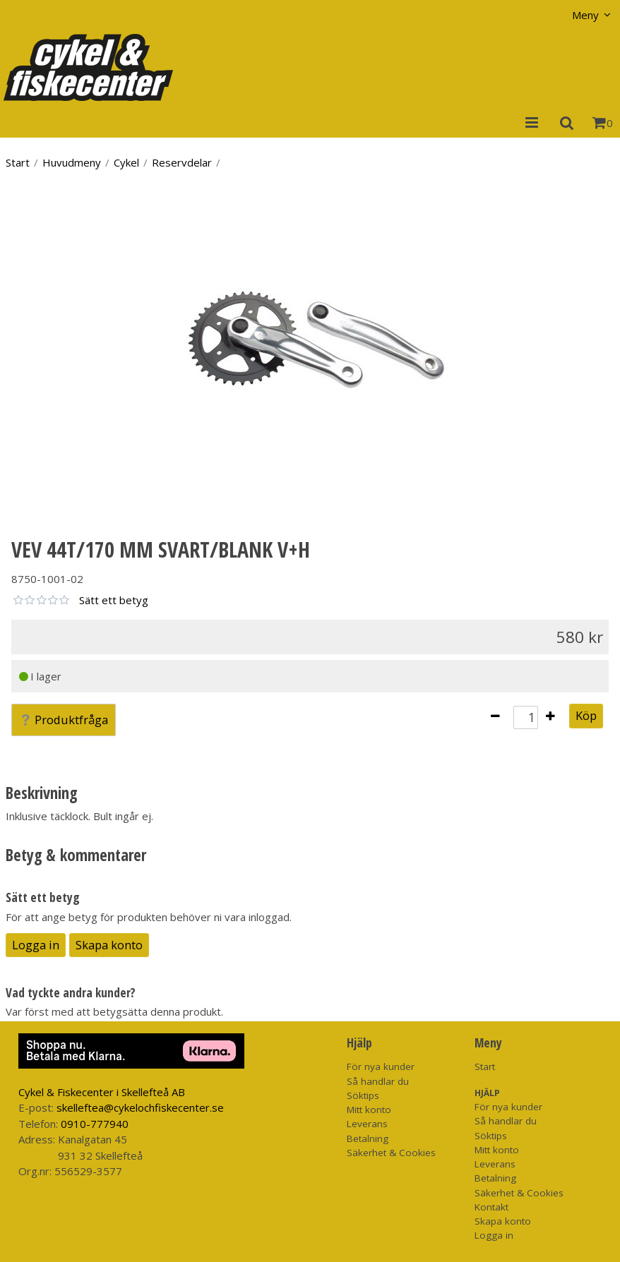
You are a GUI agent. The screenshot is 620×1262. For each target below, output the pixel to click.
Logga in (35, 945)
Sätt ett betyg (113, 600)
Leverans (367, 1123)
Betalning (367, 1138)
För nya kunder (381, 1066)
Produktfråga (63, 719)
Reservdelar (182, 162)
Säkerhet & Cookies (391, 1152)
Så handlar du (378, 1081)
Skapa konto (109, 945)
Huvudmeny (71, 162)
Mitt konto (369, 1109)
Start (18, 162)
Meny (585, 15)
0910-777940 (95, 1124)
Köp (586, 715)
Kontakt (491, 1207)
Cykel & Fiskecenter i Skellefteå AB (101, 1092)
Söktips (363, 1095)
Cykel (126, 162)
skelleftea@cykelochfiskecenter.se (140, 1107)
